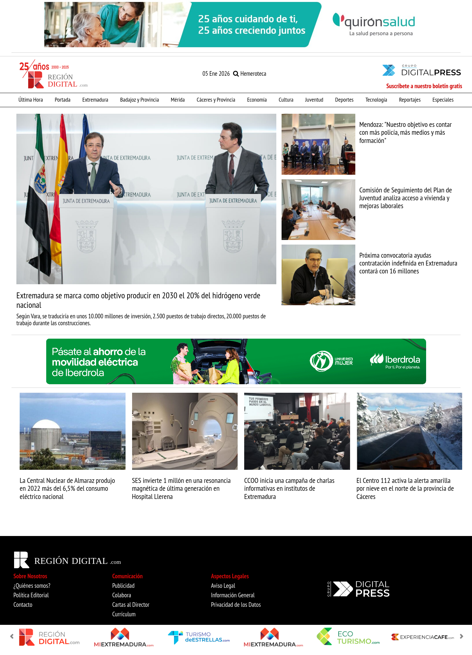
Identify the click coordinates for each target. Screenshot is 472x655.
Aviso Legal (223, 585)
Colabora (121, 595)
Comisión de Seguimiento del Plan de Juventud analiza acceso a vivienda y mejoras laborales (405, 197)
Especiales (443, 99)
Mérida (178, 99)
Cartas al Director (130, 604)
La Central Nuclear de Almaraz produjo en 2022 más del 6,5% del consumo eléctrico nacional (67, 488)
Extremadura (95, 99)
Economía (257, 99)
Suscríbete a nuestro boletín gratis (424, 86)
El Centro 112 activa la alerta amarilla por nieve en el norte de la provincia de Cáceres (405, 488)
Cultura (286, 99)
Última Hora (30, 99)
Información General (233, 595)
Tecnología (376, 99)
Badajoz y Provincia (139, 99)
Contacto (22, 604)
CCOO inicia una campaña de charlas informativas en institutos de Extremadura (289, 488)
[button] (13, 636)
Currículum (123, 614)
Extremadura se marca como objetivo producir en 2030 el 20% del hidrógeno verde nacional (138, 300)
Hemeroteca (249, 73)
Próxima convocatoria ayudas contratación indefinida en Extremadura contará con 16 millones (408, 262)
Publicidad (123, 585)
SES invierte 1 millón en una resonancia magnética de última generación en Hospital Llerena (181, 488)
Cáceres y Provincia (216, 99)
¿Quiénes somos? (31, 585)
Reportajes (410, 99)
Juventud (314, 99)
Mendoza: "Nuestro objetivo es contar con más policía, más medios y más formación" (405, 132)
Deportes (344, 99)
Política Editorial (31, 595)
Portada (62, 99)
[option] (236, 24)
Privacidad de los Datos (236, 604)
